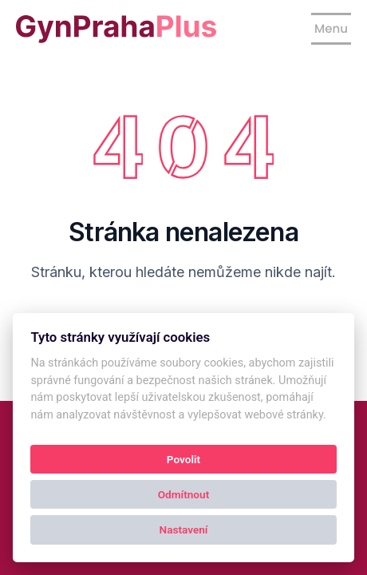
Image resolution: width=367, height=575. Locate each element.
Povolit (183, 459)
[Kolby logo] (116, 29)
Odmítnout (183, 494)
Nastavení (184, 529)
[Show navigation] (331, 29)
